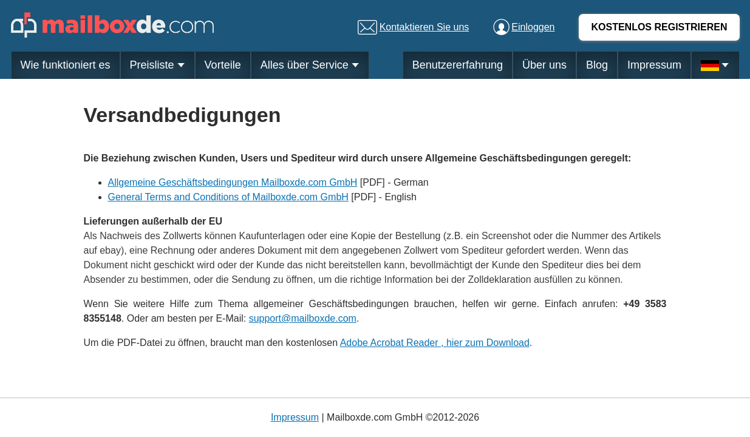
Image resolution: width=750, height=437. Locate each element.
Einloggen (532, 27)
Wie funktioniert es (66, 65)
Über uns (544, 65)
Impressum (654, 65)
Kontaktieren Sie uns (424, 27)
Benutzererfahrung (457, 65)
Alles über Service (310, 65)
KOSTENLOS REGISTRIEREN (659, 27)
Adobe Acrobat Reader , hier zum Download (435, 342)
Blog (597, 65)
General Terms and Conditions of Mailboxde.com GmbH (228, 197)
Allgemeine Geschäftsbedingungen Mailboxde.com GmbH (233, 182)
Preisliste (157, 65)
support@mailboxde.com (302, 318)
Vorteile (223, 65)
